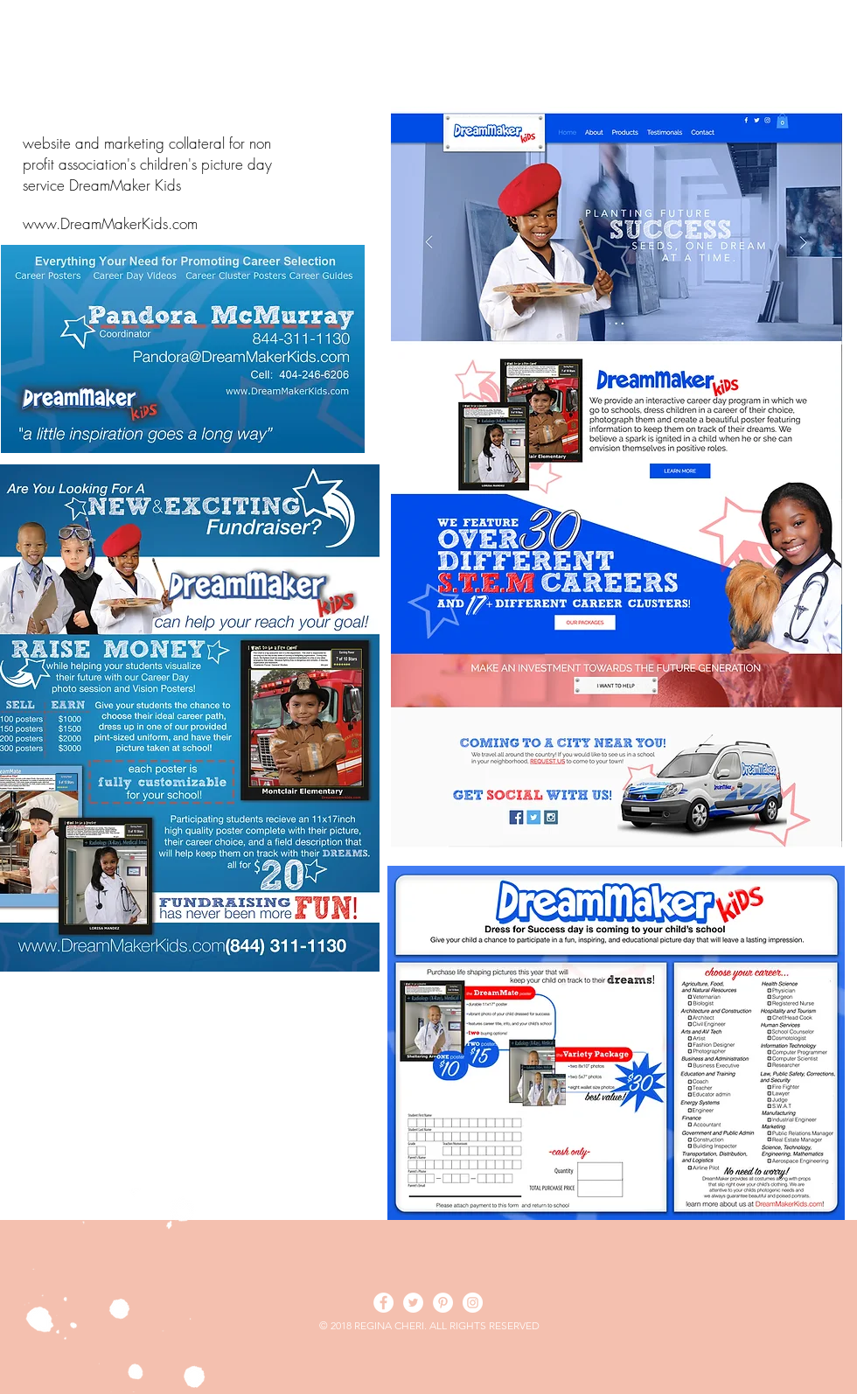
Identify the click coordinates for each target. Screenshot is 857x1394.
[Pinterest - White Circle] (443, 1303)
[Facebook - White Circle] (383, 1303)
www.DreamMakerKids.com (110, 223)
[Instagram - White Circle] (473, 1303)
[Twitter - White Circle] (413, 1303)
